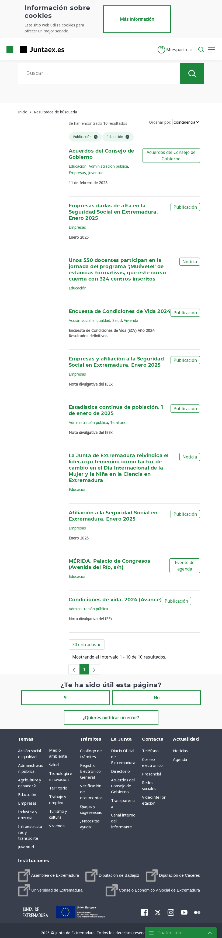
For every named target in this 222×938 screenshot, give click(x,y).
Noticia (189, 262)
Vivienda (131, 320)
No (156, 698)
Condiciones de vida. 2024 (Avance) (115, 600)
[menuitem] (48, 875)
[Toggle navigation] (71, 49)
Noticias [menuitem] (180, 750)
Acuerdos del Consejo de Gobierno (171, 155)
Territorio (118, 422)
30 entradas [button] (88, 646)
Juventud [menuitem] (26, 846)
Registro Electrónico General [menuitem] (90, 771)
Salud (117, 320)
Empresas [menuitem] (27, 803)
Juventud (95, 172)
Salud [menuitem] (53, 764)
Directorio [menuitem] (120, 771)
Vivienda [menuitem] (56, 825)
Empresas (77, 172)
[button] (175, 49)
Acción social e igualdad (89, 320)
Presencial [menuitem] (151, 774)
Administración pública (108, 166)
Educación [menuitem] (27, 794)
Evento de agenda (185, 565)
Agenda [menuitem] (180, 759)
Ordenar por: (160, 122)
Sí (66, 698)
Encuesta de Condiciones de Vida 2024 (120, 311)
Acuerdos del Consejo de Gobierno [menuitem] (123, 785)
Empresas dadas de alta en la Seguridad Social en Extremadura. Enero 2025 (113, 212)
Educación (77, 166)
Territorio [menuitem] (58, 788)
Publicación (185, 207)
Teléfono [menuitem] (150, 750)
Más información (137, 19)
